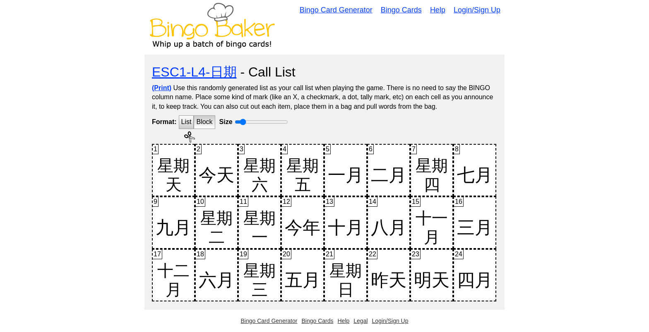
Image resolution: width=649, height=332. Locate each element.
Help (437, 10)
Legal (360, 321)
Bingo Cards (401, 10)
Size (226, 121)
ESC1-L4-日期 (194, 71)
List (186, 121)
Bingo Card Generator (336, 10)
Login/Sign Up (477, 10)
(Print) (161, 87)
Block (204, 121)
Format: (164, 121)
